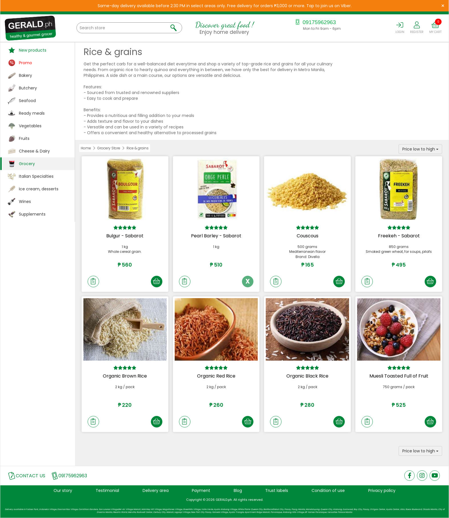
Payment (201, 490)
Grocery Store (108, 148)
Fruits (24, 138)
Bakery (25, 75)
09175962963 (315, 22)
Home (86, 148)
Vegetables (30, 126)
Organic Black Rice (307, 376)
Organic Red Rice (216, 376)
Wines (25, 201)
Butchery (28, 88)
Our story (63, 490)
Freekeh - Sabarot (399, 235)
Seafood (27, 100)
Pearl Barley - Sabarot (216, 235)
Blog (238, 490)
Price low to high (420, 149)
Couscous (307, 235)
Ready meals (32, 113)
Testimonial (107, 490)
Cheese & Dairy (34, 151)
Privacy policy (381, 490)
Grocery (27, 164)
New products (32, 50)
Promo (25, 63)
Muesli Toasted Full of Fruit (398, 376)
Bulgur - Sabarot (124, 235)
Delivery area (156, 490)
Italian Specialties (36, 176)
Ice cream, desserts (38, 189)
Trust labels (276, 490)
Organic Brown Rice (125, 376)
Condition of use (328, 490)
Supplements (32, 214)
